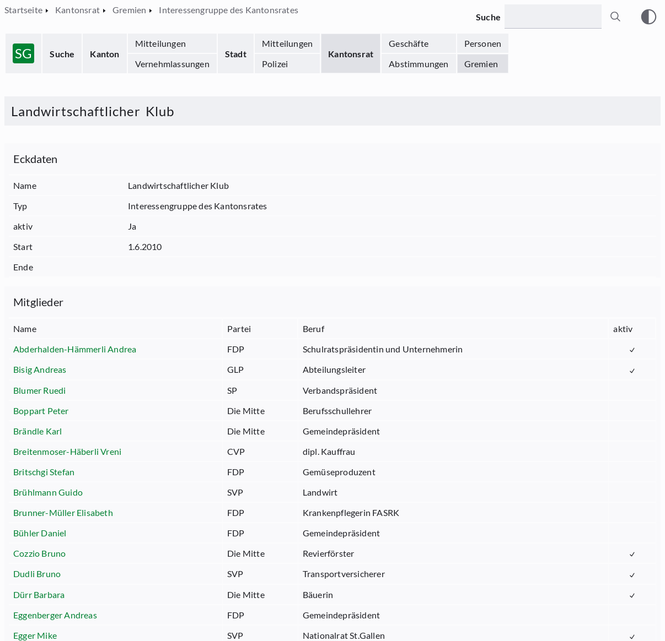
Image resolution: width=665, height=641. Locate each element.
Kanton (104, 53)
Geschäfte (408, 43)
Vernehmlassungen (172, 63)
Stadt (235, 53)
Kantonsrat (350, 53)
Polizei (275, 63)
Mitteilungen (160, 43)
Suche (62, 53)
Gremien (481, 63)
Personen (483, 43)
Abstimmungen (418, 63)
